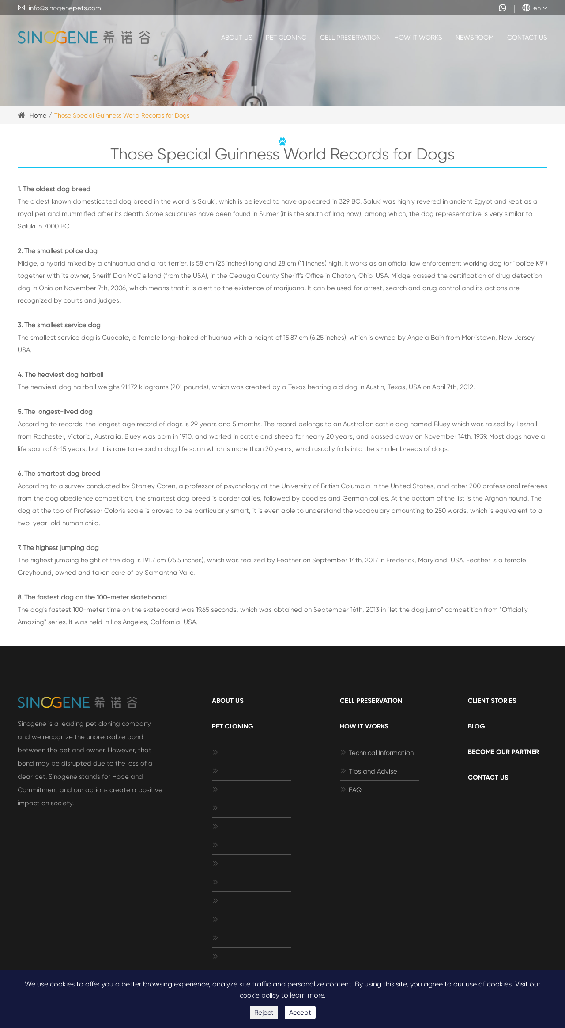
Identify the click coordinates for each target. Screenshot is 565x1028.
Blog (476, 726)
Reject (264, 1013)
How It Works (418, 38)
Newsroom (475, 38)
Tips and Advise (368, 771)
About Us (236, 38)
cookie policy (259, 995)
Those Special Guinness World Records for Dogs (121, 115)
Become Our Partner (503, 752)
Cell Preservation (350, 38)
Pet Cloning (286, 38)
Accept (300, 1013)
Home (38, 115)
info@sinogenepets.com (59, 8)
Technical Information (377, 753)
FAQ (351, 790)
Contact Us (527, 38)
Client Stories (492, 701)
